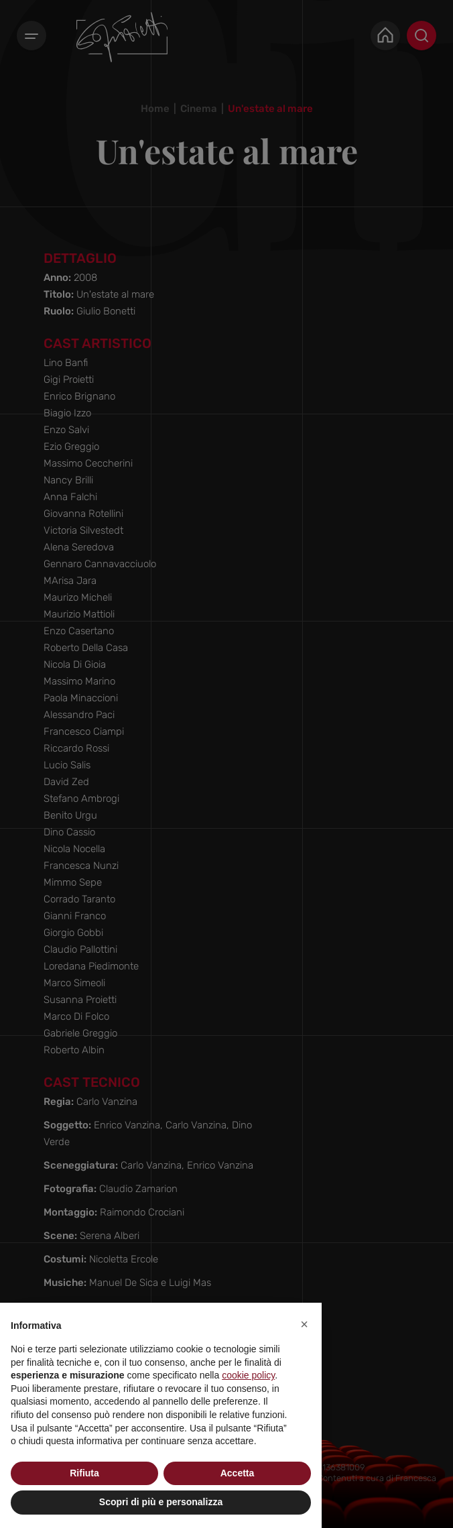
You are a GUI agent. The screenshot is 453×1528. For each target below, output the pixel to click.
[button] (304, 1324)
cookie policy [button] (248, 1375)
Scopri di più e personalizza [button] (160, 1501)
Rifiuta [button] (84, 1473)
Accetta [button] (237, 1473)
